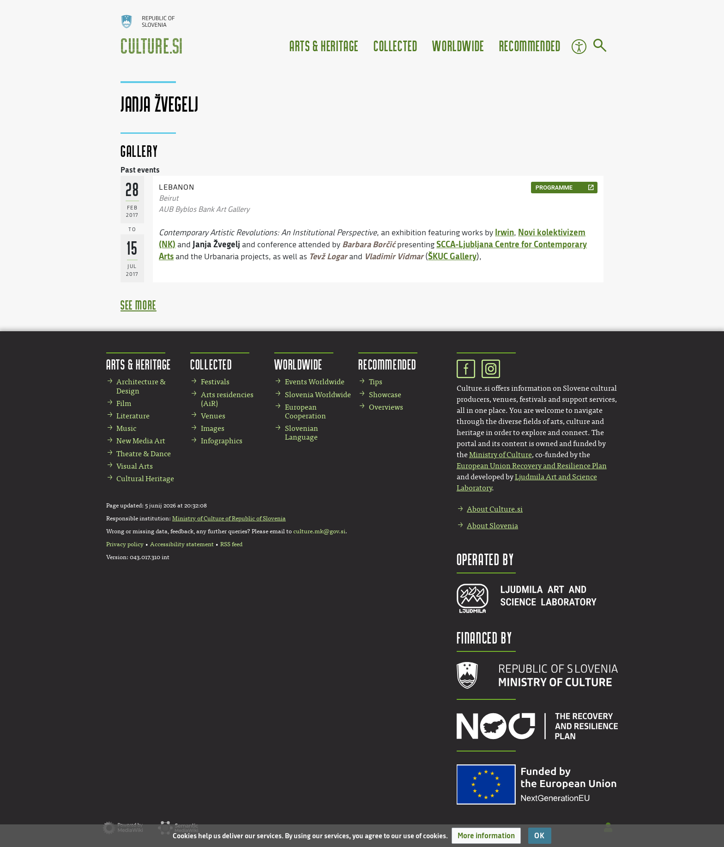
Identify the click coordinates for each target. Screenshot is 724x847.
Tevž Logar (328, 256)
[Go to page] (600, 47)
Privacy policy (125, 544)
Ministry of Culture (500, 454)
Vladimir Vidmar (393, 256)
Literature (133, 416)
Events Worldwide (314, 381)
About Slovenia (492, 525)
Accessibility (579, 46)
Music (126, 428)
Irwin (504, 232)
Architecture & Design (141, 386)
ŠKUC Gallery (452, 256)
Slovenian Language (301, 432)
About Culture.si (495, 509)
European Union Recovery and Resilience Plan (532, 465)
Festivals (215, 381)
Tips (375, 381)
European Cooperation (305, 411)
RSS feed (231, 544)
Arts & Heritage (324, 45)
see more (139, 304)
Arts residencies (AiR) (227, 399)
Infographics (221, 440)
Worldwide (458, 45)
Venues (213, 416)
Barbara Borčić (368, 244)
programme (554, 187)
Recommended (530, 45)
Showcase (385, 394)
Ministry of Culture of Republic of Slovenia (229, 518)
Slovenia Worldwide (318, 394)
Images (212, 428)
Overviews (386, 407)
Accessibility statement (182, 544)
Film (123, 403)
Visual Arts (134, 466)
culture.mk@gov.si (319, 531)
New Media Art (140, 440)
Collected (395, 45)
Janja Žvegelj (216, 244)
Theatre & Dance (143, 453)
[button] (486, 836)
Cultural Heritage (145, 478)
